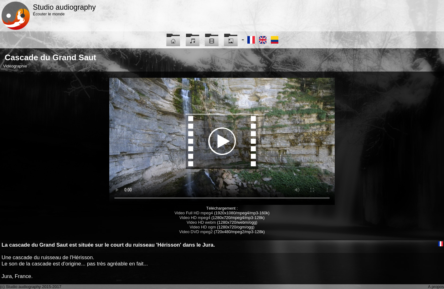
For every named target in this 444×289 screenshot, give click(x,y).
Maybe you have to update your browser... (222, 141)
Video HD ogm (202, 227)
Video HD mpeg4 (194, 217)
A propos (436, 286)
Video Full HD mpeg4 (193, 213)
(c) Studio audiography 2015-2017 (30, 286)
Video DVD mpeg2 (196, 231)
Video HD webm (201, 222)
